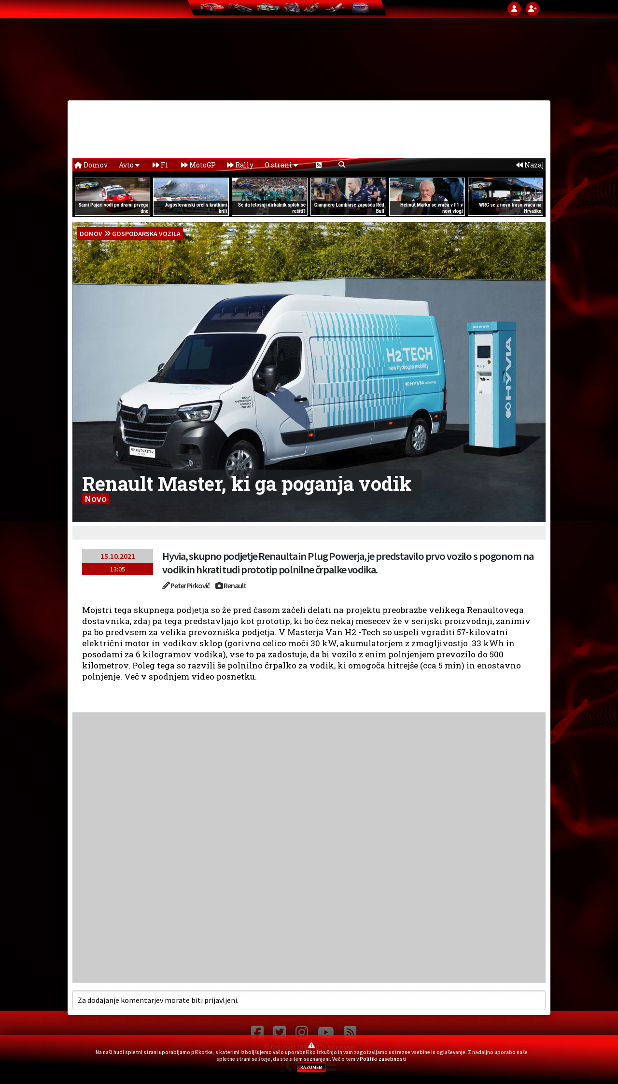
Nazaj (530, 164)
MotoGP (198, 164)
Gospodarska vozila (146, 233)
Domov (91, 164)
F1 (160, 164)
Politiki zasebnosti (383, 1059)
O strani (281, 164)
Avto (129, 164)
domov (91, 233)
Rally (240, 164)
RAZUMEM (311, 1067)
